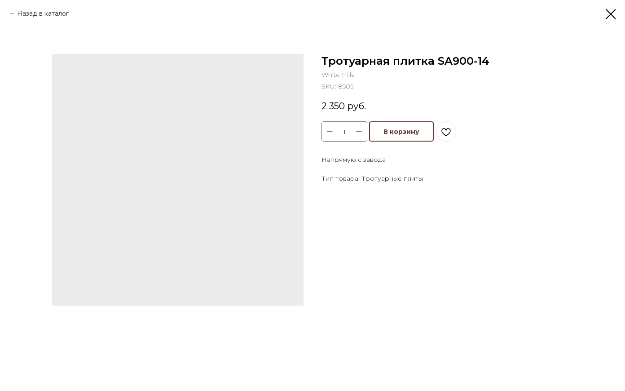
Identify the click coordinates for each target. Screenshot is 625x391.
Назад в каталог (43, 13)
